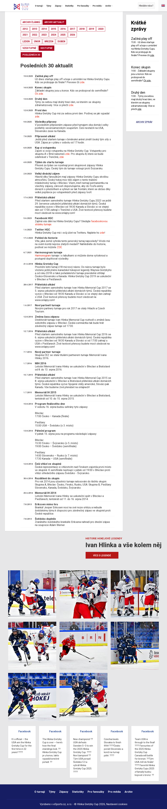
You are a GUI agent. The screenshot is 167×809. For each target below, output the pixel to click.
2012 (25, 29)
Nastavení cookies (116, 804)
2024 (53, 34)
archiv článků (31, 22)
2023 (44, 34)
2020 (100, 29)
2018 (81, 29)
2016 (63, 29)
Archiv (129, 791)
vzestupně (29, 48)
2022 (34, 34)
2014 (44, 29)
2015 (53, 29)
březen (49, 41)
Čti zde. (39, 93)
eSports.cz (59, 804)
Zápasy (63, 791)
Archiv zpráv (144, 122)
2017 (72, 29)
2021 (25, 34)
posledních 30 (31, 55)
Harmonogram (43, 255)
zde (82, 82)
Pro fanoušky (96, 791)
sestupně (46, 48)
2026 (72, 34)
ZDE (59, 247)
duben (61, 41)
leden (26, 41)
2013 (34, 29)
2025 (63, 34)
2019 (91, 29)
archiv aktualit (54, 22)
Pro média (114, 791)
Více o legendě (102, 555)
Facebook (24, 731)
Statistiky (78, 791)
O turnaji (39, 791)
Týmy (52, 791)
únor (37, 41)
